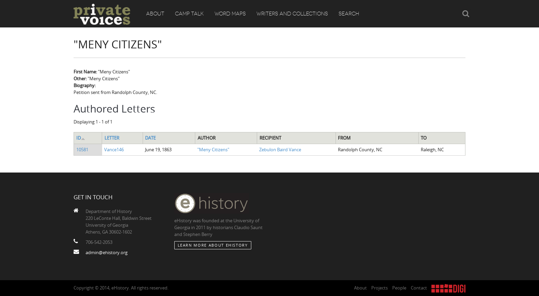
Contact (419, 288)
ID (80, 138)
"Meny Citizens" (213, 149)
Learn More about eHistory (213, 245)
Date (150, 138)
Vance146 (114, 149)
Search (349, 14)
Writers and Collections (292, 14)
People (399, 288)
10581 (82, 149)
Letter (111, 138)
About (155, 14)
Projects (379, 288)
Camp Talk (189, 14)
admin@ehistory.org (107, 252)
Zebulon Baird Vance (280, 149)
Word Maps (230, 14)
